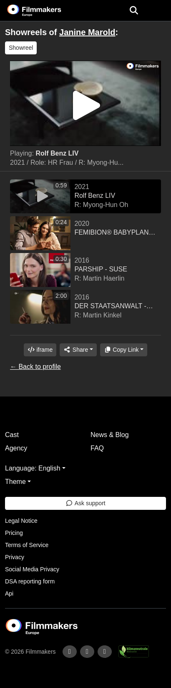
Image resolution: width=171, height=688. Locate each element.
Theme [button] (15, 481)
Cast (12, 434)
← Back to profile (35, 366)
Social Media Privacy (32, 569)
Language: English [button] (32, 468)
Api (9, 593)
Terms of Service (26, 545)
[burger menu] (158, 10)
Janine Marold (87, 32)
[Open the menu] (133, 10)
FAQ (97, 448)
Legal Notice (21, 520)
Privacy (14, 557)
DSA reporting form (30, 581)
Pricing (14, 532)
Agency (16, 448)
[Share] (78, 349)
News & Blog (110, 434)
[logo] (44, 10)
